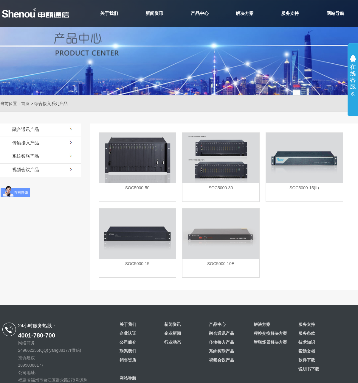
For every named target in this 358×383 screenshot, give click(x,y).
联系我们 (128, 351)
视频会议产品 (221, 360)
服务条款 (306, 333)
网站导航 (335, 13)
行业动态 (172, 342)
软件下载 (306, 360)
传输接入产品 (221, 342)
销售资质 (128, 360)
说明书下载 (308, 369)
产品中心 (200, 13)
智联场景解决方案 (270, 342)
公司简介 (128, 342)
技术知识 (306, 342)
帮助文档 (306, 351)
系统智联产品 (221, 351)
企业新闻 (172, 333)
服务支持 (290, 13)
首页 (25, 103)
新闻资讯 (154, 13)
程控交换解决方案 (270, 333)
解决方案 (245, 13)
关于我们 (109, 13)
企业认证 (128, 333)
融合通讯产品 (221, 333)
